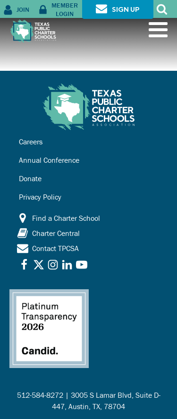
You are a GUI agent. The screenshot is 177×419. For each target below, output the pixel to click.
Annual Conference (49, 160)
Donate (30, 178)
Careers (30, 141)
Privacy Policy (40, 196)
